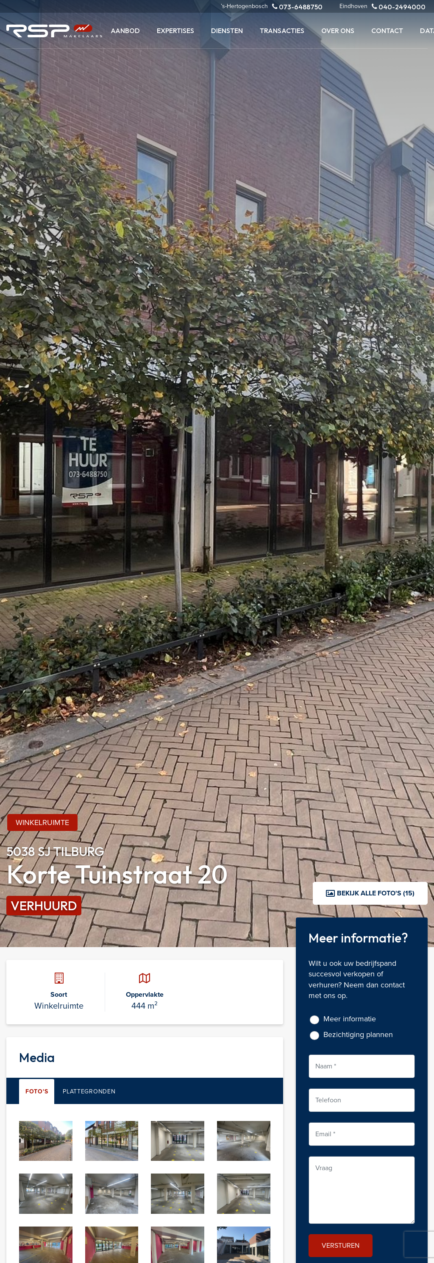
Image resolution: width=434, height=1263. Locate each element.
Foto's (36, 1091)
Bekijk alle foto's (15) (370, 893)
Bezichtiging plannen (358, 1034)
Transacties (282, 30)
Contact (387, 30)
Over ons (337, 30)
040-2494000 (399, 7)
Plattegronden (89, 1091)
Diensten (227, 30)
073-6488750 (297, 7)
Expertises (175, 30)
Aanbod (125, 30)
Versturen (340, 1245)
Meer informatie (349, 1019)
